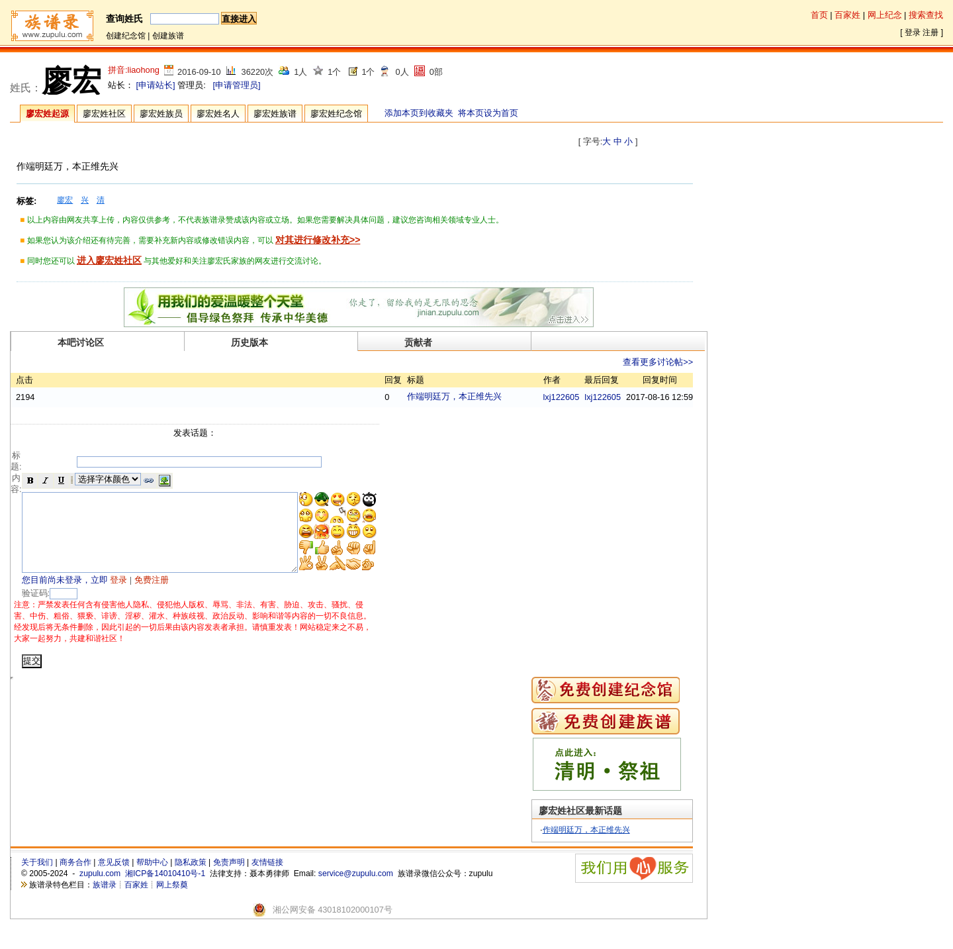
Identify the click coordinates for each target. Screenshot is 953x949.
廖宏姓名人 (218, 114)
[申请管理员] (236, 85)
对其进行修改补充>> (317, 239)
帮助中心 (152, 878)
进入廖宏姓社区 (109, 260)
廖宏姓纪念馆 (336, 114)
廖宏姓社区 (104, 114)
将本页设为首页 (488, 113)
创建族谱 (168, 35)
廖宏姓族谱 (274, 114)
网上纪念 (885, 15)
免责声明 (229, 878)
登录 (913, 32)
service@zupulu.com (355, 889)
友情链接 (267, 878)
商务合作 (75, 878)
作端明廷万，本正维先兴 (487, 396)
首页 (819, 15)
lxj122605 (561, 397)
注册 (930, 32)
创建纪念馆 (126, 35)
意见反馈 (114, 878)
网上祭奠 (172, 900)
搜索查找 (926, 15)
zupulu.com (99, 889)
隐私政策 (190, 878)
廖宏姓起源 (47, 114)
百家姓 (847, 15)
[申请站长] (155, 85)
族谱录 (104, 900)
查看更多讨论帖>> (658, 362)
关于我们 (37, 878)
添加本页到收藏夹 (419, 113)
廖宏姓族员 (161, 114)
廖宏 (65, 200)
